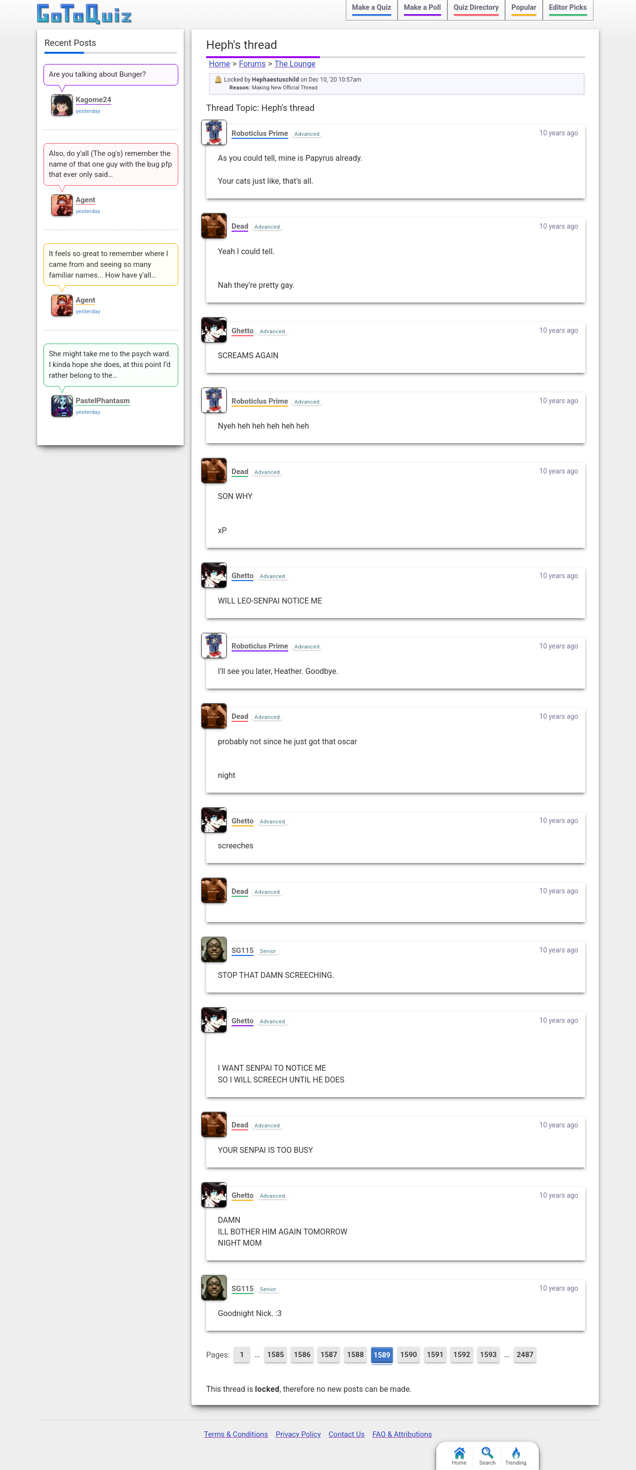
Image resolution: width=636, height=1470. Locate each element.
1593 (488, 1354)
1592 (461, 1354)
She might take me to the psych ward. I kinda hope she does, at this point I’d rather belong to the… (110, 364)
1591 (435, 1354)
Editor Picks (568, 7)
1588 (355, 1354)
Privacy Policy (298, 1434)
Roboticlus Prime (260, 133)
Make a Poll (422, 7)
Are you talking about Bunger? (97, 74)
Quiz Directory (476, 7)
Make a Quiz (371, 7)
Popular (523, 7)
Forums (252, 63)
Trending (516, 1456)
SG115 (243, 950)
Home (219, 63)
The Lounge (295, 63)
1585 (275, 1354)
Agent (85, 199)
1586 (302, 1354)
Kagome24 (93, 99)
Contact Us (347, 1434)
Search (487, 1456)
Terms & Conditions (236, 1434)
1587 (328, 1354)
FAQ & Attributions (402, 1434)
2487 (525, 1354)
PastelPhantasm (103, 400)
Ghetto (243, 330)
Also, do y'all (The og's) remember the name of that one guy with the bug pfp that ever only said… (110, 164)
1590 (408, 1354)
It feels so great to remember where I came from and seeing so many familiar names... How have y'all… (108, 264)
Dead (240, 226)
